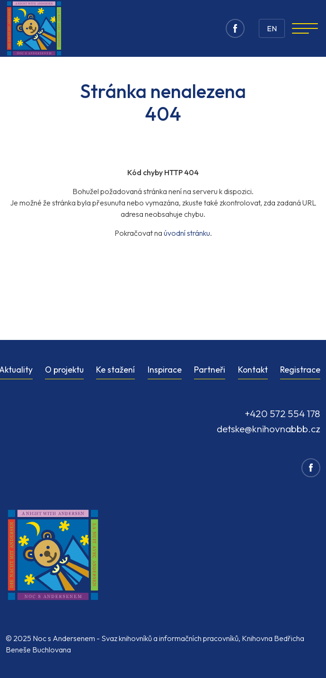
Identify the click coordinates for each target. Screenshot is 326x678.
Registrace (300, 369)
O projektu (64, 369)
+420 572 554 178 (282, 413)
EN (272, 28)
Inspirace (165, 369)
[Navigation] (305, 28)
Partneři (209, 369)
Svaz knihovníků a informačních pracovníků (169, 638)
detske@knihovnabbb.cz (268, 428)
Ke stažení (115, 369)
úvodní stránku (187, 233)
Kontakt (253, 369)
